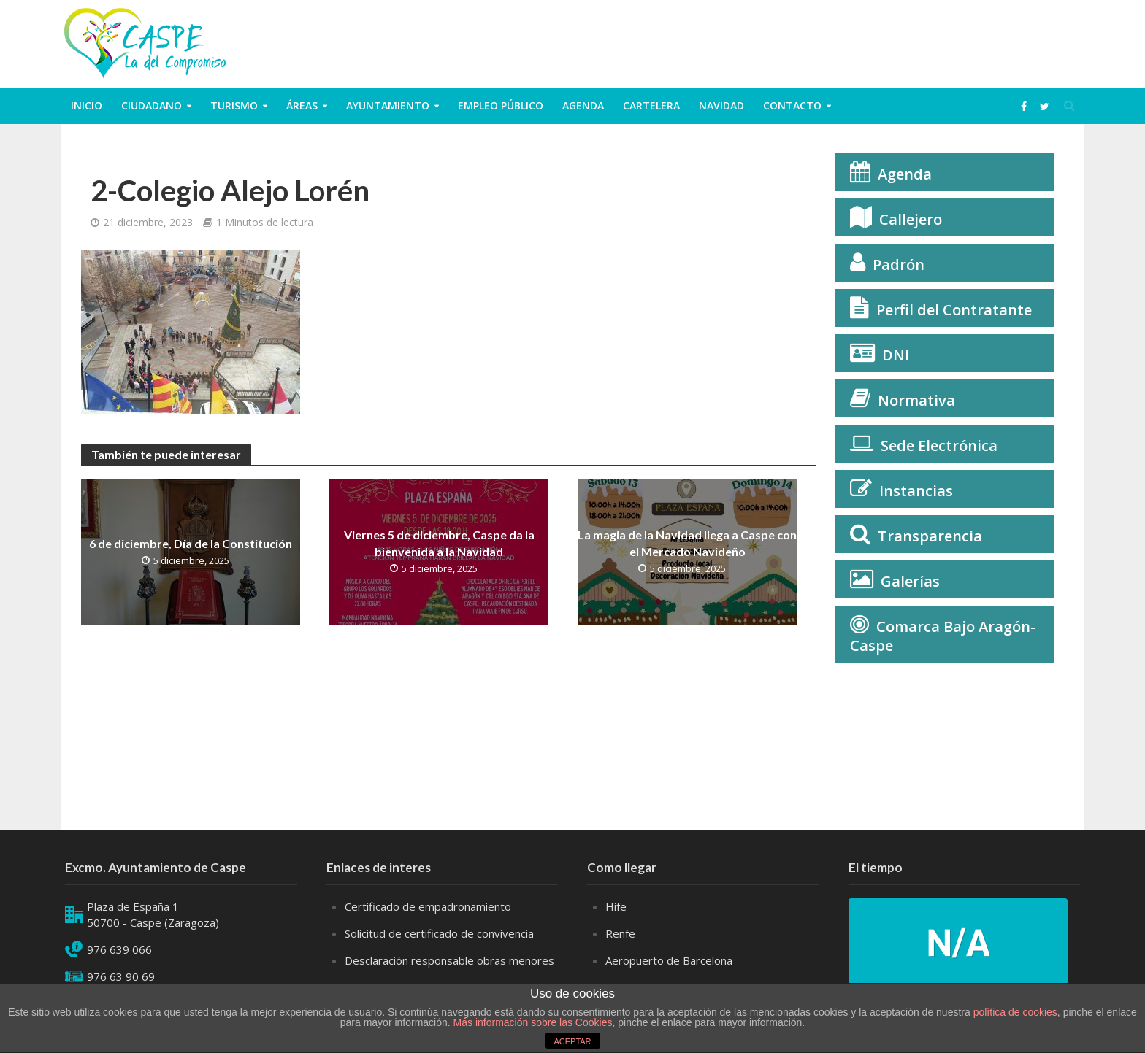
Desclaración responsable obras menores (449, 960)
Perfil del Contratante (954, 310)
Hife (616, 906)
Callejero (910, 219)
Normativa (916, 400)
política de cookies (1015, 1012)
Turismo (234, 105)
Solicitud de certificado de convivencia (439, 933)
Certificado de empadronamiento (428, 906)
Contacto (792, 105)
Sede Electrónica (939, 445)
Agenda (583, 105)
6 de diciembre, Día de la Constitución (190, 543)
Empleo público (500, 105)
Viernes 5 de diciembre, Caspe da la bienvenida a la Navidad (439, 543)
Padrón (898, 264)
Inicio (86, 105)
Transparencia (930, 536)
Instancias (916, 491)
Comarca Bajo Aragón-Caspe (942, 636)
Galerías (910, 581)
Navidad (721, 105)
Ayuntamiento (387, 105)
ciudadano (151, 105)
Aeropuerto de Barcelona (668, 960)
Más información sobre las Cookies (532, 1022)
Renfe (620, 933)
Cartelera (651, 105)
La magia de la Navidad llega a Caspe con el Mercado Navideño (687, 543)
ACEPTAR (572, 1041)
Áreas (302, 105)
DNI (895, 355)
